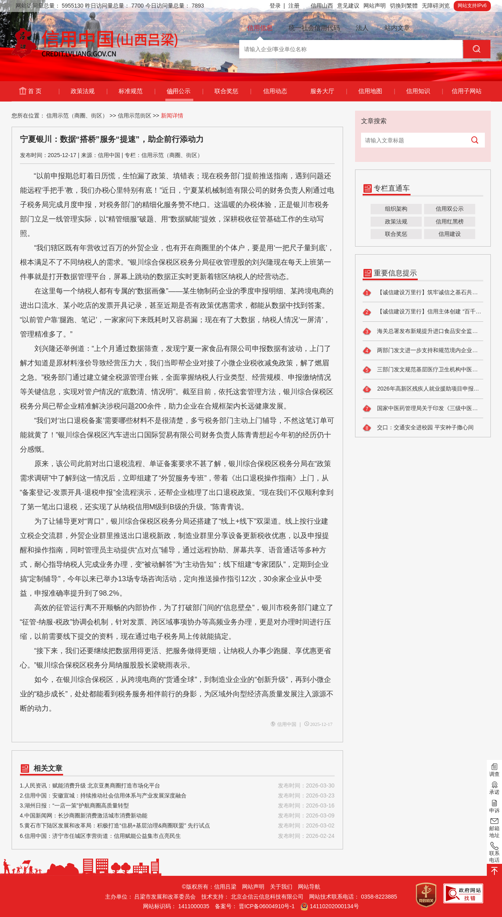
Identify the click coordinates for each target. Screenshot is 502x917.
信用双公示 (450, 208)
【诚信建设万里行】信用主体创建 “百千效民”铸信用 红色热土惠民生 (423, 312)
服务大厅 (328, 91)
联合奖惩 (232, 91)
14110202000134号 (334, 906)
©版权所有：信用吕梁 (209, 886)
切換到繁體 (404, 5)
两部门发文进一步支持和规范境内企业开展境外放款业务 (423, 350)
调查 (494, 769)
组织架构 (396, 208)
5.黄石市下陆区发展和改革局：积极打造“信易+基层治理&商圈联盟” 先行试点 (177, 826)
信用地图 (376, 91)
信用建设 (450, 234)
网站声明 (374, 5)
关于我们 (281, 886)
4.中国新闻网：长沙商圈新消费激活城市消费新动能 (177, 816)
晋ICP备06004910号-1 (267, 906)
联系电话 (494, 852)
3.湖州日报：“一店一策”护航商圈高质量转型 (177, 806)
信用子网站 (467, 91)
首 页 (43, 91)
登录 (277, 6)
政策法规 (89, 91)
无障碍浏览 (436, 5)
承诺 (494, 787)
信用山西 (322, 5)
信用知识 (424, 91)
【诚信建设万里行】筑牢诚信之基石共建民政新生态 (423, 292)
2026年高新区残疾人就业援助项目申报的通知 (423, 389)
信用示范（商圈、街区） (77, 115)
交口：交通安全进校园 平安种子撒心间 (418, 427)
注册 (294, 5)
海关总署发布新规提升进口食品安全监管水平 (423, 331)
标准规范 (137, 91)
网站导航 (309, 886)
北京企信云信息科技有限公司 (267, 896)
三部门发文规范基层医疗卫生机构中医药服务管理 (423, 369)
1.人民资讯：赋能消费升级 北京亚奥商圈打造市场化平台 (177, 786)
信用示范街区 (134, 115)
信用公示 (185, 91)
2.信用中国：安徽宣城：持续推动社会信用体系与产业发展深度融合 (177, 796)
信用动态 (275, 91)
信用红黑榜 (450, 221)
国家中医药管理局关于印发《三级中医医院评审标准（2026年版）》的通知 (423, 408)
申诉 (494, 805)
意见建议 (348, 5)
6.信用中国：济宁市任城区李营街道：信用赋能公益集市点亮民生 (177, 836)
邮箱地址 (494, 827)
